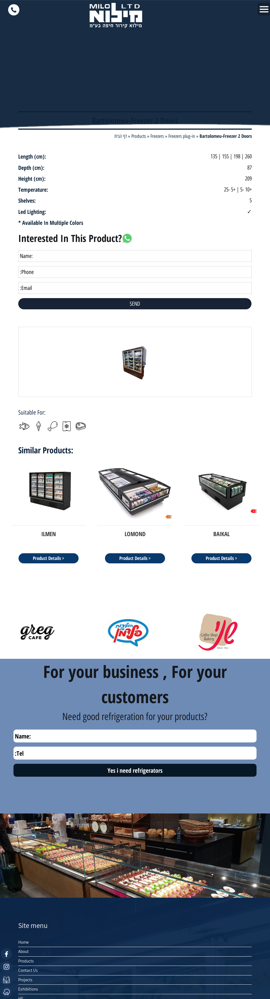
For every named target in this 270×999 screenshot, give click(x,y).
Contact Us (28, 970)
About (23, 951)
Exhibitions (28, 989)
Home (23, 942)
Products (26, 961)
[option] (135, 362)
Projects (25, 979)
